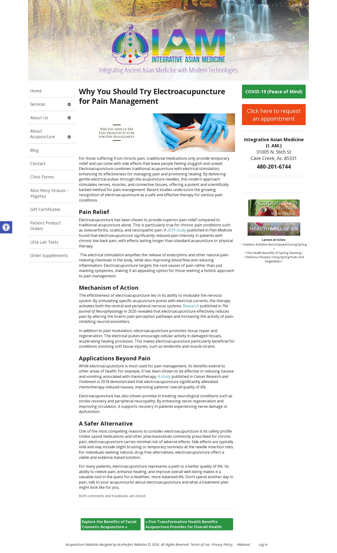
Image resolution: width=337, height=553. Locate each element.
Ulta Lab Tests (44, 242)
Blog (34, 150)
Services (37, 104)
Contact (38, 163)
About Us (39, 117)
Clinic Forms (42, 177)
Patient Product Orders (45, 225)
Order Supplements (49, 255)
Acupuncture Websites (82, 544)
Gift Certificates (45, 209)
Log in (263, 544)
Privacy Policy (222, 544)
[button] (6, 227)
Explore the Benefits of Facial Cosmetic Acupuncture (109, 524)
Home (36, 91)
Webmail (243, 544)
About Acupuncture (42, 134)
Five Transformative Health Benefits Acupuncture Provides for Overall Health (183, 524)
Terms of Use (200, 544)
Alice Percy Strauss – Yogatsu (49, 193)
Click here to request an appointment (274, 114)
